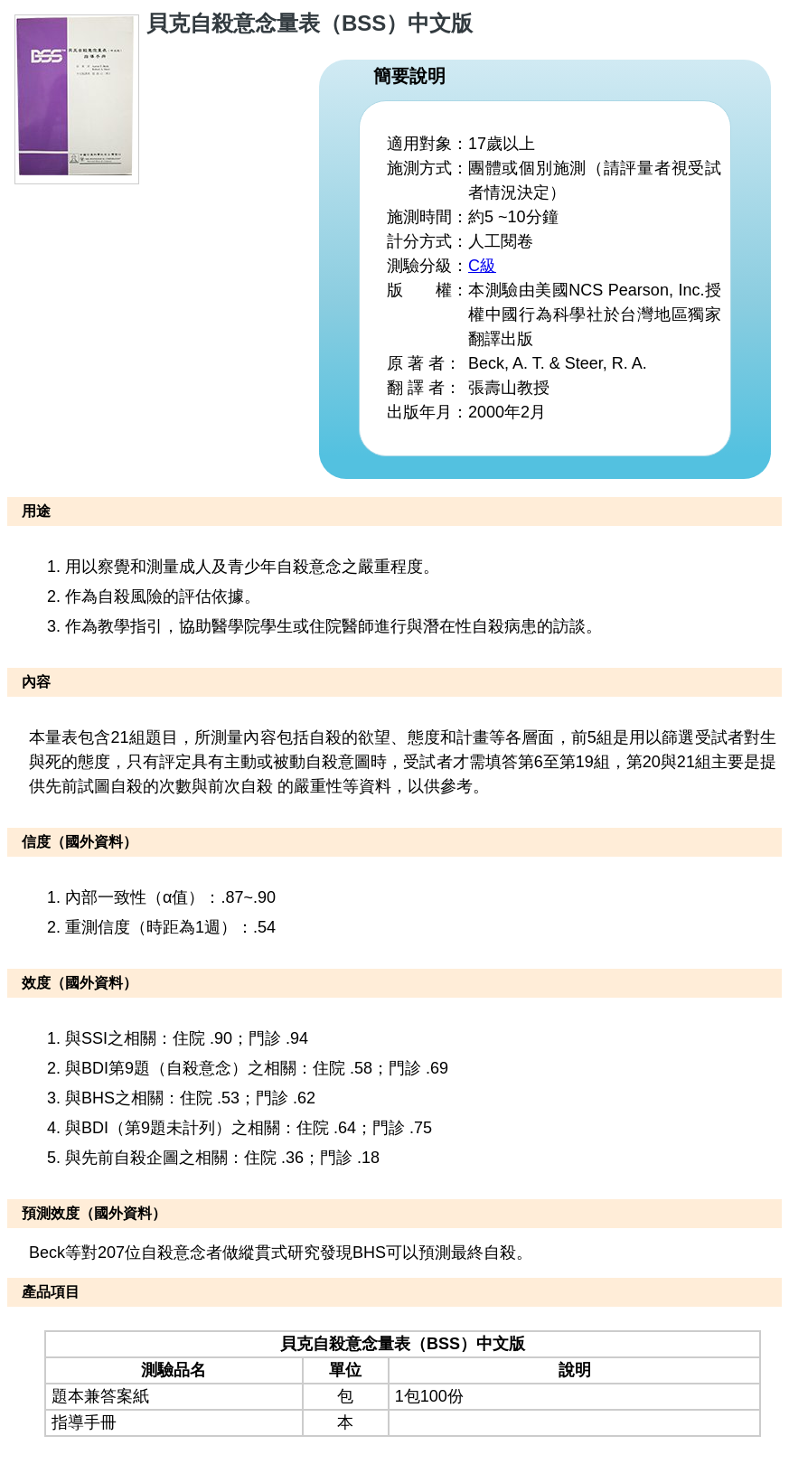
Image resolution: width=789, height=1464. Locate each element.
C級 (482, 266)
